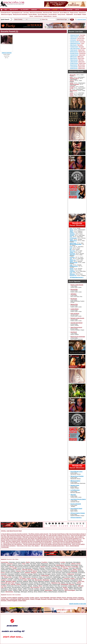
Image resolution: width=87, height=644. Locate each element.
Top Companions (45, 9)
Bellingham (44, 565)
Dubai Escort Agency (6, 14)
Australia (4, 597)
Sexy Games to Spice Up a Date (64, 537)
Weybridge (17, 592)
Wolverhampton (52, 592)
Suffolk (25, 589)
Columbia (36, 569)
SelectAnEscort (48, 16)
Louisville (9, 580)
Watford (55, 590)
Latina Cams (81, 61)
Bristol (15, 563)
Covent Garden (50, 569)
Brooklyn (57, 566)
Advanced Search (81, 19)
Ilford (30, 575)
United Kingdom (12, 600)
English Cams (82, 63)
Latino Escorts (73, 61)
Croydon (69, 569)
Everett (7, 572)
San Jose (42, 587)
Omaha (74, 583)
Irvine (65, 575)
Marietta (58, 580)
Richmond (45, 586)
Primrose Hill (18, 586)
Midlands (25, 581)
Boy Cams (80, 45)
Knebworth (49, 577)
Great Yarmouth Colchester (69, 572)
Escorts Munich (52, 14)
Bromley (48, 566)
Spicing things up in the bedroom (12, 544)
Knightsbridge (57, 577)
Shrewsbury (4, 589)
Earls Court (59, 571)
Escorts (55, 16)
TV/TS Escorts (73, 66)
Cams (82, 43)
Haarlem (23, 562)
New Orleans (74, 581)
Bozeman (26, 566)
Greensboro (81, 572)
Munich (33, 562)
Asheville (68, 563)
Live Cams (26, 12)
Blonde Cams (82, 51)
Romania (43, 599)
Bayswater (27, 565)
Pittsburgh (78, 584)
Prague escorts (74, 12)
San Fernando (26, 587)
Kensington (15, 577)
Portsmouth (10, 586)
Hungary (80, 597)
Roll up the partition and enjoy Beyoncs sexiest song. (56, 544)
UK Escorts (73, 40)
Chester (60, 568)
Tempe (10, 590)
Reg (6, 9)
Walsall (42, 590)
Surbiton (36, 589)
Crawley (64, 569)
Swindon (48, 589)
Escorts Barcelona (42, 14)
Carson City (20, 568)
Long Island (78, 578)
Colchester (18, 569)
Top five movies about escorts (31, 544)
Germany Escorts (74, 41)
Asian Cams (82, 55)
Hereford (58, 574)
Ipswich (58, 575)
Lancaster (10, 578)
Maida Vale (31, 580)
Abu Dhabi (33, 563)
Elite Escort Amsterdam (36, 12)
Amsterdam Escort (6, 12)
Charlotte (41, 568)
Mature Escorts (74, 60)
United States (22, 600)
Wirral (35, 592)
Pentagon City (47, 584)
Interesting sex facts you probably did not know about (36, 541)
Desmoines (29, 571)
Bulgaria (20, 597)
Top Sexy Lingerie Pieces (13, 541)
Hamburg (38, 562)
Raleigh (30, 586)
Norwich (31, 583)
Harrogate (48, 574)
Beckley (33, 565)
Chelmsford (48, 568)
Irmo (62, 575)
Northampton (24, 583)
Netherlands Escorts (75, 43)
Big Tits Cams (81, 65)
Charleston (35, 568)
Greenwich (11, 574)
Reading (35, 586)
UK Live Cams (80, 40)
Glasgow (3, 563)
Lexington (40, 578)
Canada (26, 597)
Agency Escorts (74, 36)
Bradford (31, 566)
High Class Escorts (75, 48)
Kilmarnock (35, 577)
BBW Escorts (73, 56)
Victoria (31, 590)
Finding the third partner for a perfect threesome (49, 540)
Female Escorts (74, 46)
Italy (7, 599)
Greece (75, 597)
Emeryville (81, 571)
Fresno (22, 572)
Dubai (38, 563)
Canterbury (8, 568)
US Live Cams (81, 38)
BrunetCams (82, 53)
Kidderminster (27, 577)
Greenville (4, 574)
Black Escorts (73, 58)
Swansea (42, 589)
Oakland (43, 583)
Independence (36, 575)
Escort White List (64, 12)
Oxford (20, 563)
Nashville (66, 581)
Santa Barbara (50, 587)
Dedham (13, 571)
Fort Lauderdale (14, 572)
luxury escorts (61, 14)
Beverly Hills (52, 565)
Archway (57, 563)
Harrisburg (41, 574)
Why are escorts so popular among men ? (53, 545)
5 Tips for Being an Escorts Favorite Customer (14, 534)
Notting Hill (37, 583)
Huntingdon (18, 575)
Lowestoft (20, 580)
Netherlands (25, 599)
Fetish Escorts (73, 50)
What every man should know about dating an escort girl (38, 537)
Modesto (47, 581)
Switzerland (72, 599)
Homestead (78, 574)
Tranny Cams (81, 66)
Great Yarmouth (56, 572)
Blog (61, 9)
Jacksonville (77, 575)
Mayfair (3, 581)
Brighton (37, 566)
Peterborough (56, 584)
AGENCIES (34, 9)
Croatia (32, 597)
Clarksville (78, 568)
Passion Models (32, 14)
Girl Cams (81, 46)
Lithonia (53, 578)
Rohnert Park (53, 586)
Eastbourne (66, 571)
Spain (61, 599)
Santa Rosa (58, 587)
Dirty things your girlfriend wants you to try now (41, 538)
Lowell (15, 580)
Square (20, 589)
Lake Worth (80, 577)
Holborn (64, 574)
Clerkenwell (4, 569)
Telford (71, 589)
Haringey (30, 574)
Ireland (3, 599)
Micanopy (19, 581)
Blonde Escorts (74, 51)
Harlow (35, 574)
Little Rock (60, 578)
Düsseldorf (56, 562)
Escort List (56, 12)
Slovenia (56, 599)
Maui (80, 580)
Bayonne (20, 565)
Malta (19, 599)
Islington (70, 575)
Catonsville (28, 568)
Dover (39, 571)
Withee (46, 592)
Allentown (52, 563)
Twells (20, 590)
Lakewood (4, 578)
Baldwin (9, 565)
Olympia (68, 583)
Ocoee (48, 583)
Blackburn (67, 565)
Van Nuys (25, 590)
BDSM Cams (81, 68)
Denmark (53, 597)
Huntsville (25, 575)
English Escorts (74, 63)
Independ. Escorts (74, 35)
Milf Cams (81, 60)
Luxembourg (13, 599)
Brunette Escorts (74, 53)
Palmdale (24, 584)
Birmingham (76, 562)
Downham (45, 571)
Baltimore (15, 565)
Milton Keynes (33, 581)
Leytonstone (47, 578)
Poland (32, 599)
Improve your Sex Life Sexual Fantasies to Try (68, 538)
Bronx (52, 566)
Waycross (61, 590)
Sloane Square (13, 589)
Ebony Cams (81, 58)
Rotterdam (12, 562)
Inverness (52, 575)
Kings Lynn (42, 577)
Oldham (63, 583)
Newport (17, 583)
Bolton (7, 566)
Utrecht (18, 562)
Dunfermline (51, 571)
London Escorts (38, 16)
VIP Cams (83, 48)
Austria (9, 597)
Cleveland (11, 569)
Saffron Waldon (72, 586)
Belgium (14, 597)
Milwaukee (41, 581)
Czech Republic (45, 597)
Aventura (3, 565)
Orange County (5, 584)
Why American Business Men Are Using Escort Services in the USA (26, 535)
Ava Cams (82, 35)
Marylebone (74, 580)
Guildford (17, 574)
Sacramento (64, 586)
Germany (69, 597)
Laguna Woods (65, 577)
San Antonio (7, 587)
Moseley (52, 581)
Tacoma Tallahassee (57, 589)
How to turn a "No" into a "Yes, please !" (28, 545)
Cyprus (37, 597)
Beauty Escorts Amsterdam (20, 14)
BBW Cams (80, 56)
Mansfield (53, 580)
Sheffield (70, 587)
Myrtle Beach (59, 581)
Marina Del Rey (66, 580)
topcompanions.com (16, 12)
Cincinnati (72, 568)
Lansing (16, 578)
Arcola (63, 563)
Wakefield (36, 590)
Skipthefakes (69, 14)
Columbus (42, 569)
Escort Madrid (77, 14)
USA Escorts (73, 38)
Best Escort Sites (47, 12)
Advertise (69, 9)
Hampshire (23, 574)
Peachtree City (31, 584)
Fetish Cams (81, 50)
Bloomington (74, 565)
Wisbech (40, 592)
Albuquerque (44, 563)
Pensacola (40, 584)
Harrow (53, 574)
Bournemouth (19, 566)
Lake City (73, 577)
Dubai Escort (82, 12)
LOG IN (77, 9)
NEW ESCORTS (14, 9)
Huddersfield (10, 575)
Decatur (7, 571)
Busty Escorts (73, 65)
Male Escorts (73, 45)
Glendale (39, 572)
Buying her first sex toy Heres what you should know (37, 542)
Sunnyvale (30, 589)
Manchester (69, 562)
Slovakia (49, 599)
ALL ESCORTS (24, 9)
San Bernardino (16, 587)
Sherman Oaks (77, 587)
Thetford (15, 590)
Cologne (50, 562)
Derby (23, 571)
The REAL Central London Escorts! (38, 534)
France (64, 597)
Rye (59, 586)
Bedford (38, 565)
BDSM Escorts (73, 68)
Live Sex (54, 9)
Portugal (37, 599)
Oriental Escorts (74, 55)
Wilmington (24, 592)
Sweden (65, 599)
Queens (24, 586)
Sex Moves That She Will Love (12, 542)
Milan (27, 563)
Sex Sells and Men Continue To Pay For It (58, 535)
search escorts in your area (77, 603)
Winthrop (30, 592)
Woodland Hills (62, 592)
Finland (59, 597)
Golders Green (47, 572)
